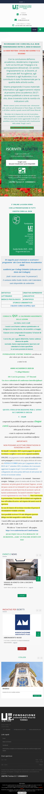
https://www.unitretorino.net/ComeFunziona (22, 530)
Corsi (4, 738)
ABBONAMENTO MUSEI (13, 638)
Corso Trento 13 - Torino (23, 24)
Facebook (5, 745)
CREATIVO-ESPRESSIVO (32, 293)
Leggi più (31, 587)
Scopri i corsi (37, 695)
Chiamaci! (23, 13)
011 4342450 (6, 729)
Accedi (21, 2)
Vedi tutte (22, 595)
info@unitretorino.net (20, 729)
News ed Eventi (7, 742)
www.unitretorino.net (35, 729)
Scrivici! (23, 18)
